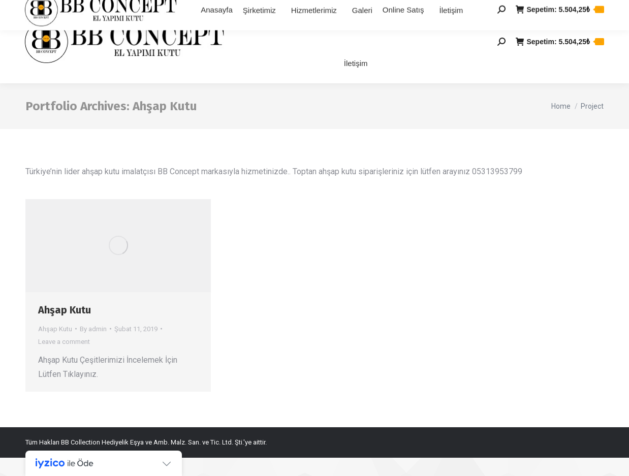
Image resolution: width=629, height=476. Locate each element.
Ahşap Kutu (64, 328)
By (93, 347)
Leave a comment (64, 360)
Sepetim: (560, 60)
